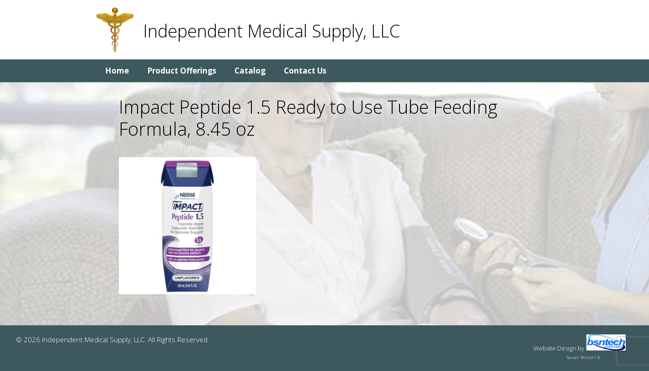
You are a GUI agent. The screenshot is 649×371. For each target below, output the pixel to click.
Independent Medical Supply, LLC (271, 30)
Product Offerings (181, 70)
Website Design (554, 348)
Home (117, 70)
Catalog (250, 70)
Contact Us (305, 70)
